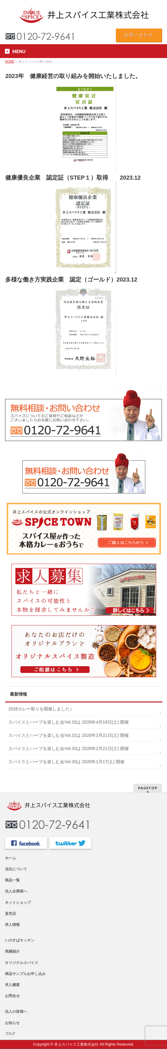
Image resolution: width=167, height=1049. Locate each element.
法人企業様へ (16, 891)
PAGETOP (147, 788)
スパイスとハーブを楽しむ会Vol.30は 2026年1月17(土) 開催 (66, 761)
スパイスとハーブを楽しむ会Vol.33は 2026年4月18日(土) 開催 (68, 722)
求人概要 (12, 985)
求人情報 (12, 925)
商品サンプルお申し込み (25, 974)
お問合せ (12, 996)
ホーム (10, 858)
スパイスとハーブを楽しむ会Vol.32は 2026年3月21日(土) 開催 (68, 735)
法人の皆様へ (16, 1011)
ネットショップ (18, 902)
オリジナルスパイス (21, 963)
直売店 (10, 913)
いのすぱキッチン (20, 940)
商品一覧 (12, 880)
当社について (16, 869)
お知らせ (12, 1023)
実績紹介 (12, 951)
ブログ (10, 1033)
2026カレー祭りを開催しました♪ (40, 708)
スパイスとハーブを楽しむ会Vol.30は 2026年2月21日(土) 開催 (68, 748)
